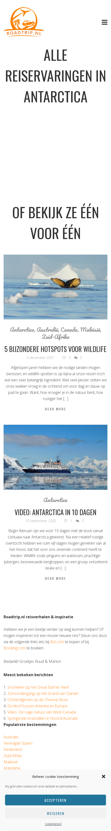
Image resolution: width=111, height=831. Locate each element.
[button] (103, 776)
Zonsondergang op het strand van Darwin (43, 693)
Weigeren (55, 813)
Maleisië (90, 329)
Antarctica (22, 329)
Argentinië (12, 768)
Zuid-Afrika (55, 336)
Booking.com (15, 648)
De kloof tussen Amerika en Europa (37, 705)
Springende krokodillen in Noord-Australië (42, 718)
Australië (47, 329)
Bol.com (57, 641)
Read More (55, 409)
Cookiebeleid (53, 824)
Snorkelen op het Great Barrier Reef (38, 687)
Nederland (13, 749)
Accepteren (55, 800)
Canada (69, 329)
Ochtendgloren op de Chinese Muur (37, 699)
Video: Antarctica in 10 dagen (55, 512)
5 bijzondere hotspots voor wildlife (55, 349)
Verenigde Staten (18, 743)
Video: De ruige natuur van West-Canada (41, 712)
